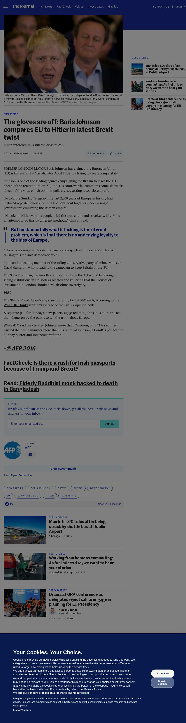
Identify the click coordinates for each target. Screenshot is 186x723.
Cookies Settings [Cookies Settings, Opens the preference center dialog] (163, 682)
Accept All (163, 673)
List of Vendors (22, 710)
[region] (93, 678)
